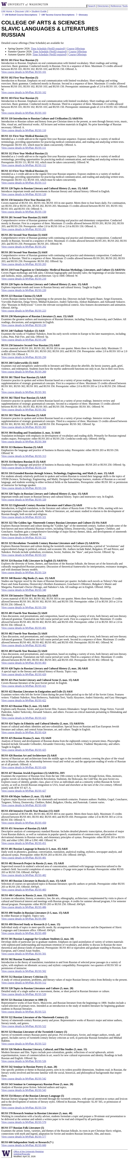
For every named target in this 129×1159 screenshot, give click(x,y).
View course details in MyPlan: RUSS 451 (23, 843)
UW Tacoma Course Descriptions (56, 15)
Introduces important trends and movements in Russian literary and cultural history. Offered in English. (55, 190)
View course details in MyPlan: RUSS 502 (23, 971)
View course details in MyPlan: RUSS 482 (23, 875)
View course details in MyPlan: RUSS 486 (23, 907)
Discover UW (22, 11)
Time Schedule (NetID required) (48, 48)
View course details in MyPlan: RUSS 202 (23, 246)
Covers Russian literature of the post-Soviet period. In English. (40, 681)
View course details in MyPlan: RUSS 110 (23, 130)
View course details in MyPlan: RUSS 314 (23, 467)
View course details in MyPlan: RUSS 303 (23, 427)
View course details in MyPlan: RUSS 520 (23, 994)
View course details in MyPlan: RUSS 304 (23, 441)
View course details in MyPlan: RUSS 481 (23, 857)
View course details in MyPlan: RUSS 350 (23, 607)
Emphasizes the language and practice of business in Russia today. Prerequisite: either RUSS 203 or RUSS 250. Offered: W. (60, 450)
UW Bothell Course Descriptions (19, 15)
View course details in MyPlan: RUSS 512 (23, 982)
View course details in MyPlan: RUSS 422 (23, 700)
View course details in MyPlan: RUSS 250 (23, 357)
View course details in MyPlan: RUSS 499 (23, 933)
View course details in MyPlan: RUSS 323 (23, 555)
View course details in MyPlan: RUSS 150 (23, 211)
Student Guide (39, 11)
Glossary (81, 15)
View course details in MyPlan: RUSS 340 (23, 590)
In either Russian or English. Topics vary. (35, 914)
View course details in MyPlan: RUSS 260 (23, 371)
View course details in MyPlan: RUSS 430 (23, 805)
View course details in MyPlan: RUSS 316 (23, 488)
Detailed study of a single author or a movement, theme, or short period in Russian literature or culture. (55, 990)
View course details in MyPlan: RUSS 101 (23, 72)
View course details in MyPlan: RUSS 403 (23, 662)
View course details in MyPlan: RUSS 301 (23, 392)
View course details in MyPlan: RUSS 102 (23, 92)
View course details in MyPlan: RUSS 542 (23, 1078)
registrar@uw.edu (21, 1154)
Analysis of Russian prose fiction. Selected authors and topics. (37, 1086)
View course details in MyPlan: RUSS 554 (23, 1107)
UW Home (6, 11)
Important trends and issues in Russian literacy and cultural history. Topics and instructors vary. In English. (57, 495)
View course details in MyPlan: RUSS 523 (23, 1043)
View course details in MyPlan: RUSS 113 (23, 182)
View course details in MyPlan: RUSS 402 (23, 645)
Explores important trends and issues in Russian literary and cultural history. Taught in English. (51, 286)
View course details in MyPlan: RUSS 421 (23, 686)
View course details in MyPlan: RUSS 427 (23, 790)
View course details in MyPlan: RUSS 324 (23, 572)
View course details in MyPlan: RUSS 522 (23, 1026)
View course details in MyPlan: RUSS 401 (23, 627)
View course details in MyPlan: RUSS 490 (23, 918)
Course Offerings (76, 48)
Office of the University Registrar (28, 1151)
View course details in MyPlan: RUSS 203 (23, 264)
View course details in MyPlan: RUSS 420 (23, 674)
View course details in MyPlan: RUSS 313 (23, 456)
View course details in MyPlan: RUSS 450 (23, 822)
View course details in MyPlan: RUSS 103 (23, 112)
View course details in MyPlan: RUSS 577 (23, 1136)
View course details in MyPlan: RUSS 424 (23, 732)
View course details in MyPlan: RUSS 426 (23, 767)
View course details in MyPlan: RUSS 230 (23, 325)
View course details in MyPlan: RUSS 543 (23, 1090)
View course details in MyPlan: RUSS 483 (23, 889)
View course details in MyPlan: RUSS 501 (23, 953)
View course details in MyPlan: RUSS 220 (23, 290)
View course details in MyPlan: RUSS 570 (23, 1122)
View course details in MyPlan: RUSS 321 (23, 517)
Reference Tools (119, 6)
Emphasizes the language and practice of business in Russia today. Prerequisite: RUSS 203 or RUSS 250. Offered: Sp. (63, 463)
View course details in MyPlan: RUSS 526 (23, 1061)
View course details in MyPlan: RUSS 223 (23, 310)
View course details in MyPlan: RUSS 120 (23, 194)
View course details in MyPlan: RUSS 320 (23, 499)
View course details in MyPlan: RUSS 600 (23, 1145)
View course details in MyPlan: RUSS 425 (23, 749)
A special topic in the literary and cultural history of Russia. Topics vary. (44, 670)
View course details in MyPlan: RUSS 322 (23, 537)
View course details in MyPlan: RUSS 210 (23, 278)
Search (91, 6)
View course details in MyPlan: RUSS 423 (23, 718)
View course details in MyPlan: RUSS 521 (23, 1011)
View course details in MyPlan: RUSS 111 (23, 147)
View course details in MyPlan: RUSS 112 (23, 165)
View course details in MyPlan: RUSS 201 (23, 229)
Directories (103, 6)
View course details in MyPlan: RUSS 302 (23, 409)
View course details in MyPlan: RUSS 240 (23, 339)
